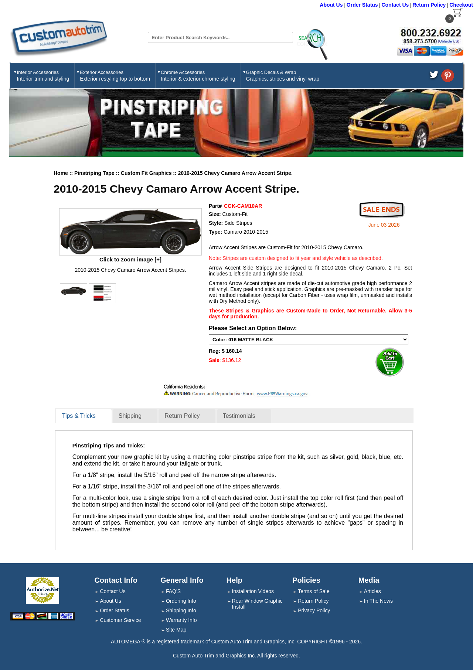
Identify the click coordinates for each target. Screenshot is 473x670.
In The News (378, 601)
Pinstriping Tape (95, 173)
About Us (332, 5)
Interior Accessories (43, 76)
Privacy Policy (314, 610)
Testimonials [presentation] (239, 416)
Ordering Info (181, 601)
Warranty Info (181, 620)
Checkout (461, 5)
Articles (372, 591)
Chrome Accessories (198, 76)
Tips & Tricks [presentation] (79, 416)
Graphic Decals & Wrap (282, 76)
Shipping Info (181, 610)
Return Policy (429, 5)
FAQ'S (173, 591)
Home (61, 173)
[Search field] (220, 37)
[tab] (84, 416)
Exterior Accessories (115, 76)
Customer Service (120, 620)
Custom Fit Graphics (147, 173)
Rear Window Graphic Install (257, 604)
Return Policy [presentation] (182, 416)
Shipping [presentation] (130, 416)
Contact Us (395, 5)
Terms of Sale (314, 591)
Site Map (176, 630)
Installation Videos (253, 591)
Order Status (362, 5)
